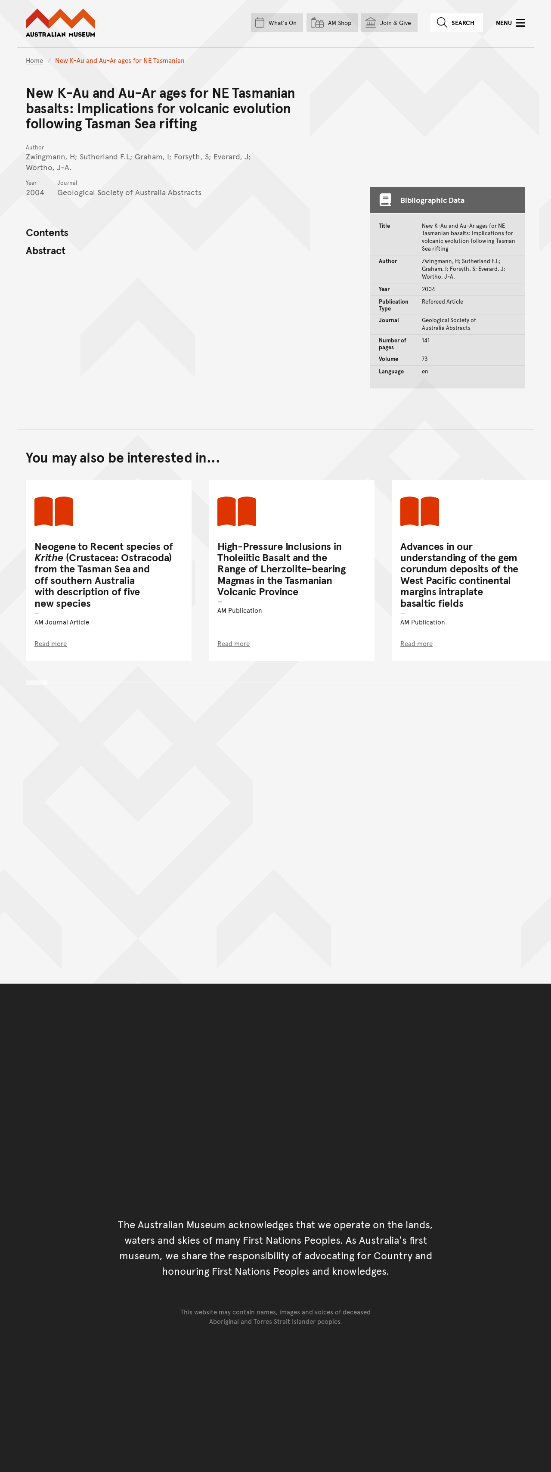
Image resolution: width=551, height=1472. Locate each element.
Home (34, 60)
